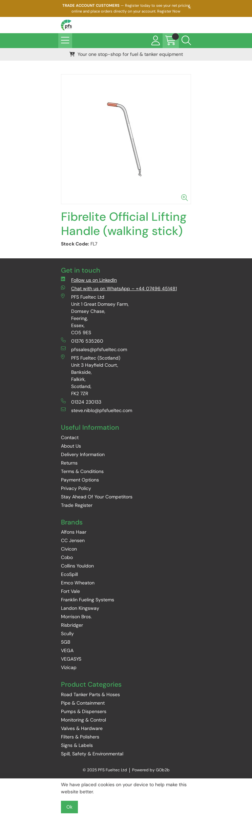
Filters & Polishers (80, 737)
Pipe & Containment (83, 703)
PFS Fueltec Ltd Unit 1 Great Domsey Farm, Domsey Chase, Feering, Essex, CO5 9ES (95, 315)
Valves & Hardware (82, 728)
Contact (70, 437)
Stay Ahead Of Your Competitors (96, 497)
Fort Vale (70, 591)
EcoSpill (69, 574)
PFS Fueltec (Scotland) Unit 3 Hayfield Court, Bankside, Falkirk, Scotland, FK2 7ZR (90, 375)
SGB (65, 642)
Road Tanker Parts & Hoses (90, 694)
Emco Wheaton (77, 583)
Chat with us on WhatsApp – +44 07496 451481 (119, 288)
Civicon (69, 549)
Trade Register (76, 505)
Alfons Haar (73, 532)
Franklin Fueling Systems (87, 600)
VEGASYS (71, 659)
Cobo (67, 557)
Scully (67, 633)
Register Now (169, 11)
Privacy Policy (76, 488)
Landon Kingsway (80, 608)
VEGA (67, 650)
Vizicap (69, 667)
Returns (69, 463)
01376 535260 (82, 341)
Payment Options (80, 480)
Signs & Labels (77, 745)
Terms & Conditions (82, 471)
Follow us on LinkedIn (89, 280)
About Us (71, 446)
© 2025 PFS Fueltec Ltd (105, 770)
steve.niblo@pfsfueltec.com (96, 410)
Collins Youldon (77, 566)
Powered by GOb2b (151, 770)
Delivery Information (83, 454)
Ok (69, 807)
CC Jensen (73, 540)
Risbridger (72, 625)
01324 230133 (81, 402)
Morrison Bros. (76, 617)
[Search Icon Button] (186, 40)
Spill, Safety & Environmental (92, 754)
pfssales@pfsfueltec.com (94, 349)
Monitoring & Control (83, 720)
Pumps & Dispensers (83, 711)
